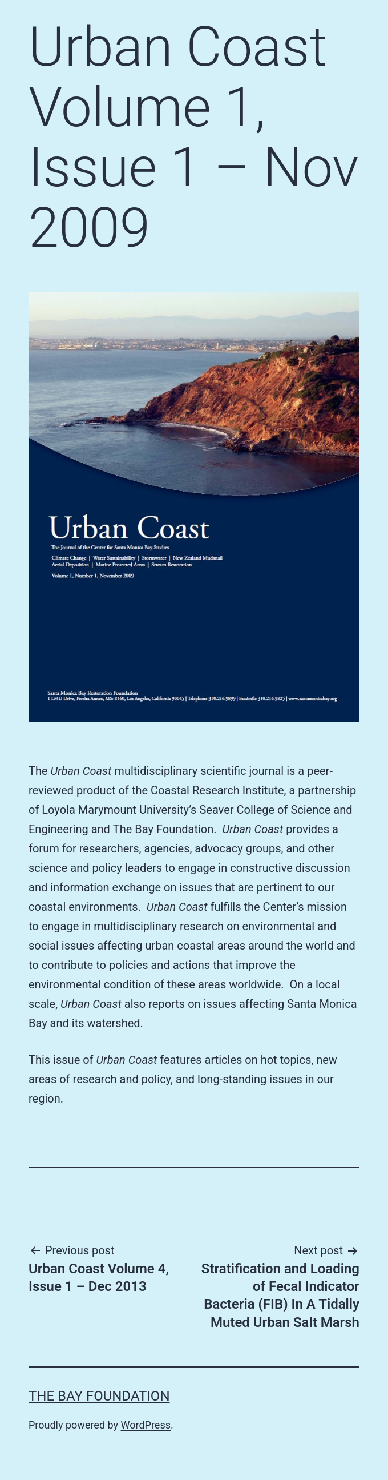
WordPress (146, 1425)
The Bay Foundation (99, 1396)
